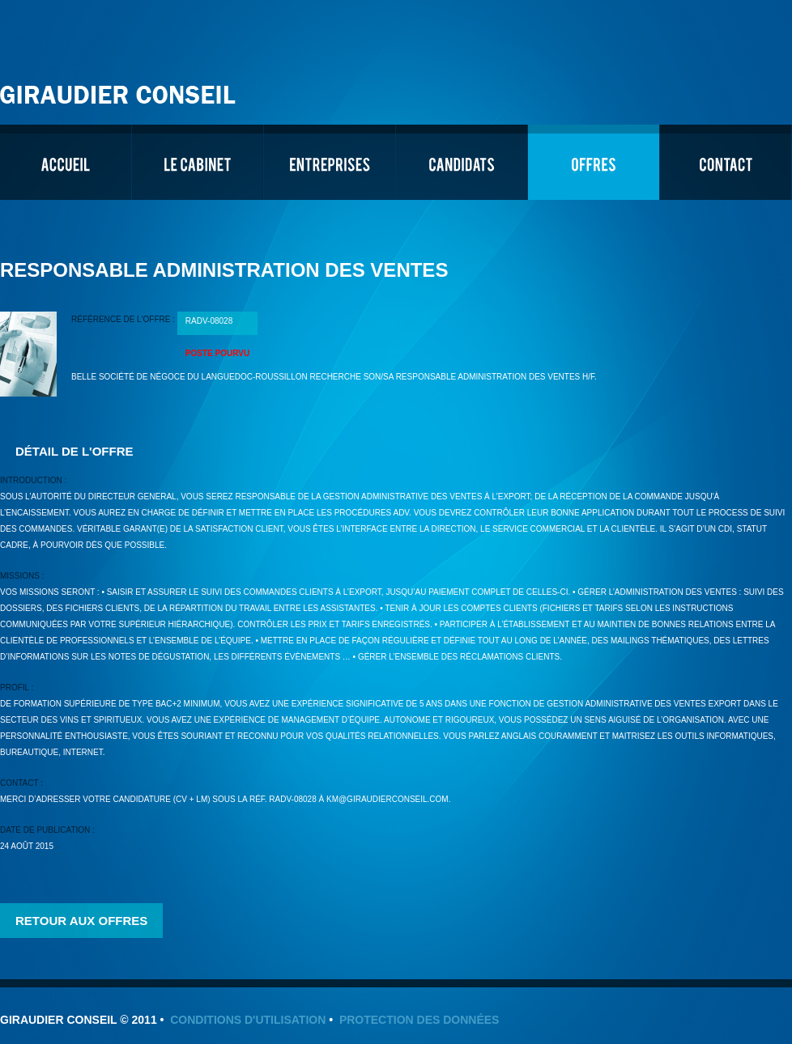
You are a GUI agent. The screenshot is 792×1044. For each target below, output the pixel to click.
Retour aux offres (81, 920)
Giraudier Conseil (120, 88)
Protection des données (419, 1019)
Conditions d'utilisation (248, 1019)
